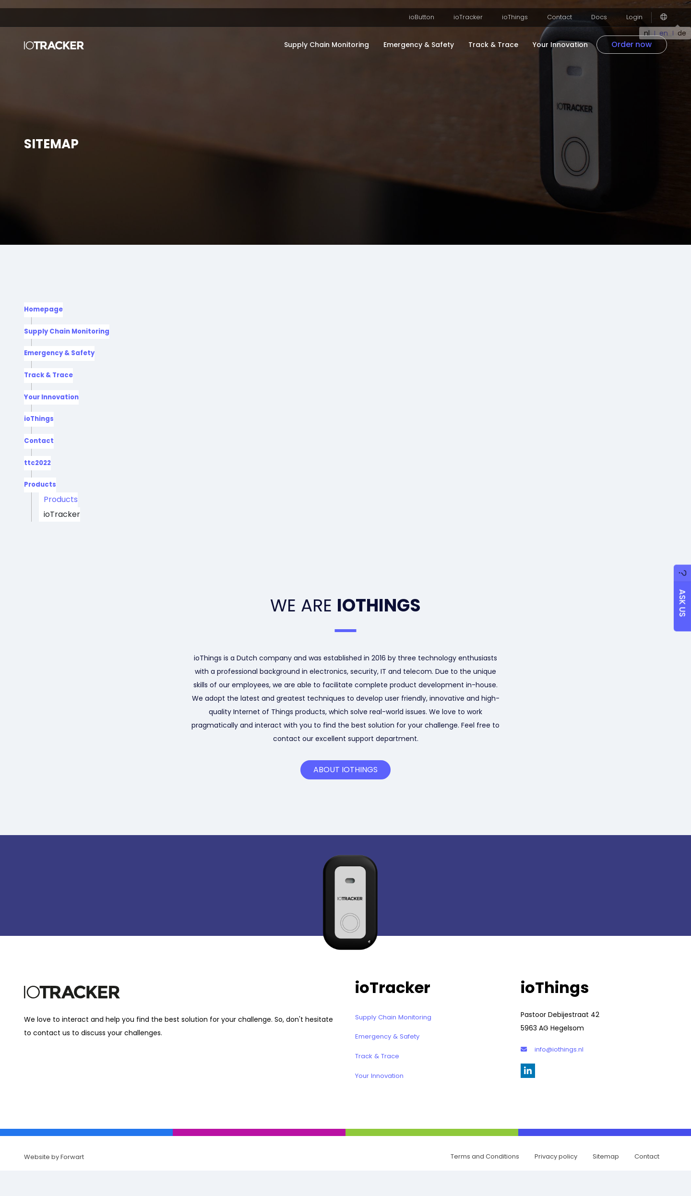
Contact (562, 9)
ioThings (519, 9)
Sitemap (606, 1181)
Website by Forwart (54, 1181)
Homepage (44, 310)
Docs (600, 9)
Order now (639, 36)
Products (41, 498)
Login (635, 9)
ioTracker (475, 9)
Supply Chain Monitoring (335, 36)
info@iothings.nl (554, 1066)
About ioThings (345, 787)
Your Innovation (569, 36)
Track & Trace (502, 36)
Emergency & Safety (428, 36)
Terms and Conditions (485, 1181)
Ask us (680, 591)
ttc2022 (38, 475)
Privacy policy (556, 1181)
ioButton (430, 9)
